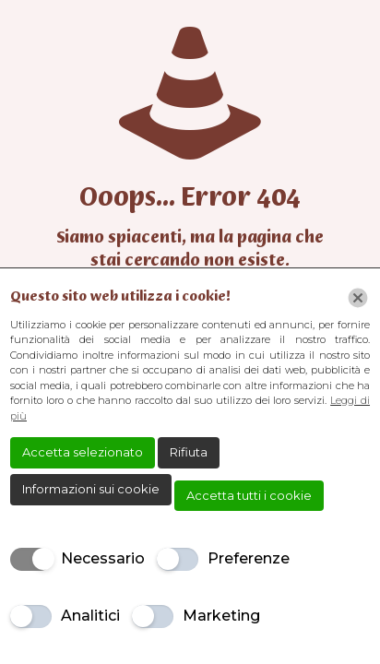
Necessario (103, 558)
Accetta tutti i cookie (249, 495)
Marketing (221, 615)
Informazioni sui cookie (91, 488)
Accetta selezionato (82, 452)
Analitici (90, 615)
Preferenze (249, 558)
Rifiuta (189, 452)
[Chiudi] (358, 298)
